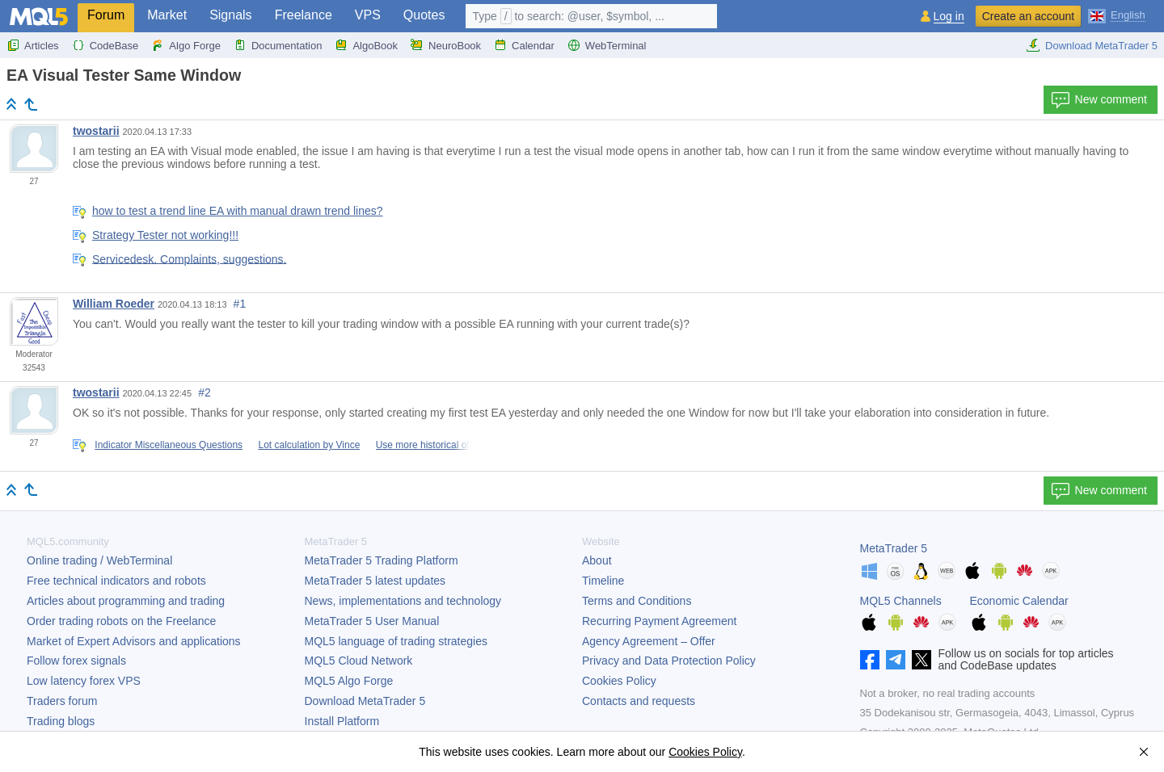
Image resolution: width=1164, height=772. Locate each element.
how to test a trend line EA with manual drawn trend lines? (237, 210)
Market (167, 15)
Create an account (1028, 16)
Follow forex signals (76, 660)
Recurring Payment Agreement (659, 621)
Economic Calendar (1019, 600)
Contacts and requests (638, 700)
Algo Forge (186, 45)
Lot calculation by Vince (309, 445)
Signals (230, 15)
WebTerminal (607, 45)
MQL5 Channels (901, 600)
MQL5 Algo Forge (349, 680)
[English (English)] (1117, 14)
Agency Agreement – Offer (648, 641)
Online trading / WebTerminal (99, 560)
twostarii (96, 130)
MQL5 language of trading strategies (396, 641)
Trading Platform (381, 560)
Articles (32, 45)
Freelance (303, 15)
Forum (105, 15)
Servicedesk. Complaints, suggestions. (189, 258)
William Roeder (113, 303)
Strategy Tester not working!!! (165, 235)
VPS (368, 15)
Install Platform (342, 721)
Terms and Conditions (636, 600)
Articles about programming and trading (126, 600)
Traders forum (62, 700)
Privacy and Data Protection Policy (669, 660)
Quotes (424, 15)
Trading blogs (61, 721)
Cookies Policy (619, 680)
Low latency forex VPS (84, 680)
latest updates (375, 580)
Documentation (278, 45)
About (597, 560)
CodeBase (105, 45)
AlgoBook (366, 45)
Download (365, 700)
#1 (240, 303)
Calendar (524, 45)
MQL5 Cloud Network (359, 660)
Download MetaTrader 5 (1092, 45)
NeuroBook (446, 45)
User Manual (372, 621)
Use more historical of (423, 445)
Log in (949, 16)
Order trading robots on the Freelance (121, 621)
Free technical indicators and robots (116, 580)
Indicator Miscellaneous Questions (168, 445)
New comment (1099, 100)
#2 (204, 392)
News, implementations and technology (403, 600)
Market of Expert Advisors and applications (134, 641)
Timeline (603, 580)
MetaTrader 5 (894, 548)
